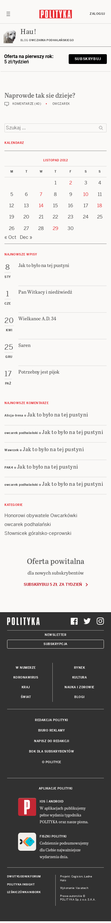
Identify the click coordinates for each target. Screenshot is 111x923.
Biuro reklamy (51, 730)
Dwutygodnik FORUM (24, 876)
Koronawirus (25, 677)
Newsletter (55, 635)
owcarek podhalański (27, 524)
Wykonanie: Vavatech (74, 888)
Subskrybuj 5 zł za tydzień (53, 584)
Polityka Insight (21, 884)
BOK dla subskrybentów (51, 751)
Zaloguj (97, 14)
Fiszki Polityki (53, 836)
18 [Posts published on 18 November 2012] (99, 205)
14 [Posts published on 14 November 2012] (41, 205)
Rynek (79, 668)
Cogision (77, 876)
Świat (26, 697)
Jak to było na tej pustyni (57, 414)
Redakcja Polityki (51, 720)
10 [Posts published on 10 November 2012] (86, 194)
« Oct (10, 237)
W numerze (26, 668)
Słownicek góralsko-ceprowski (37, 533)
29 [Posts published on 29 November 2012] (55, 228)
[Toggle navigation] (8, 14)
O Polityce (51, 762)
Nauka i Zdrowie (79, 687)
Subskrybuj (88, 59)
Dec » (26, 237)
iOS (43, 801)
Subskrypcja (55, 644)
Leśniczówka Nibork (24, 892)
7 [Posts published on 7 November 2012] (41, 194)
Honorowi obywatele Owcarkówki (40, 515)
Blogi (79, 697)
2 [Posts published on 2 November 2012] (70, 183)
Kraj (26, 687)
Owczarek (61, 104)
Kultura (79, 677)
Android (56, 801)
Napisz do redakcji (51, 741)
